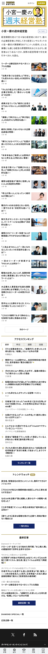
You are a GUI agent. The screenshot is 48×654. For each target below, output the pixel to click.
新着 (4, 651)
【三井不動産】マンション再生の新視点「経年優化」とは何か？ (24, 508)
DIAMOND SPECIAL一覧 (12, 614)
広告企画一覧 (7, 620)
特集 (33, 651)
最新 (7, 345)
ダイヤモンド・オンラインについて (14, 645)
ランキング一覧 (24, 463)
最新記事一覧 (24, 603)
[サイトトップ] (9, 3)
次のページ (23, 329)
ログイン (31, 3)
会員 (41, 345)
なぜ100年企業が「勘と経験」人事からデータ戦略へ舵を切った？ (24, 499)
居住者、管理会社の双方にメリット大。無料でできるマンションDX (24, 482)
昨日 (18, 345)
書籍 (43, 651)
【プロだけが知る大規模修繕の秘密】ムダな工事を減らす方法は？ (24, 491)
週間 (30, 345)
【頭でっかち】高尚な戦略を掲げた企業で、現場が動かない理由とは (24, 517)
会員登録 (41, 3)
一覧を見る (24, 526)
